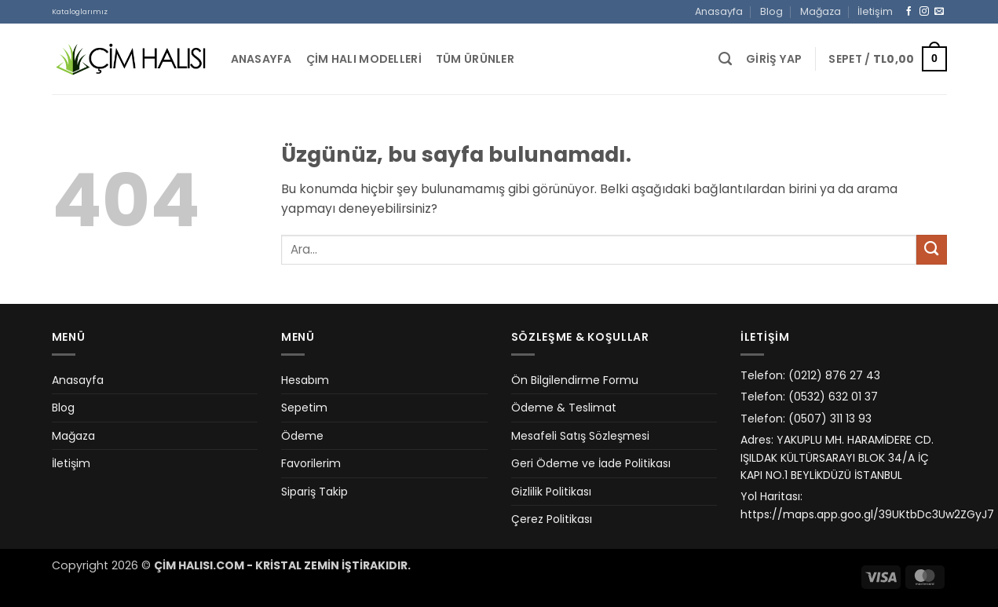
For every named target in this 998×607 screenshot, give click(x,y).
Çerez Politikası (551, 519)
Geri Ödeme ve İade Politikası (591, 463)
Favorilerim (311, 463)
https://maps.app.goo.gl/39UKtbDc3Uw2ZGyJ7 (867, 514)
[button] (774, 59)
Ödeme (302, 436)
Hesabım (305, 380)
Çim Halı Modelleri (364, 59)
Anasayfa (719, 11)
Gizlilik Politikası (551, 491)
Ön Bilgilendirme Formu (574, 380)
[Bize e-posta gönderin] (939, 11)
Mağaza (820, 11)
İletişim (875, 11)
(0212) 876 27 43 (834, 375)
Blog (771, 11)
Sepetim (304, 407)
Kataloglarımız (80, 11)
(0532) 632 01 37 (833, 396)
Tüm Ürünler (475, 59)
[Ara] (725, 59)
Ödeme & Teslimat (563, 407)
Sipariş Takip (314, 491)
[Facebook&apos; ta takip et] (909, 11)
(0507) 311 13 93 (830, 418)
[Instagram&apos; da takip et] (924, 11)
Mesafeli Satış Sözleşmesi (580, 436)
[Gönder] (931, 250)
